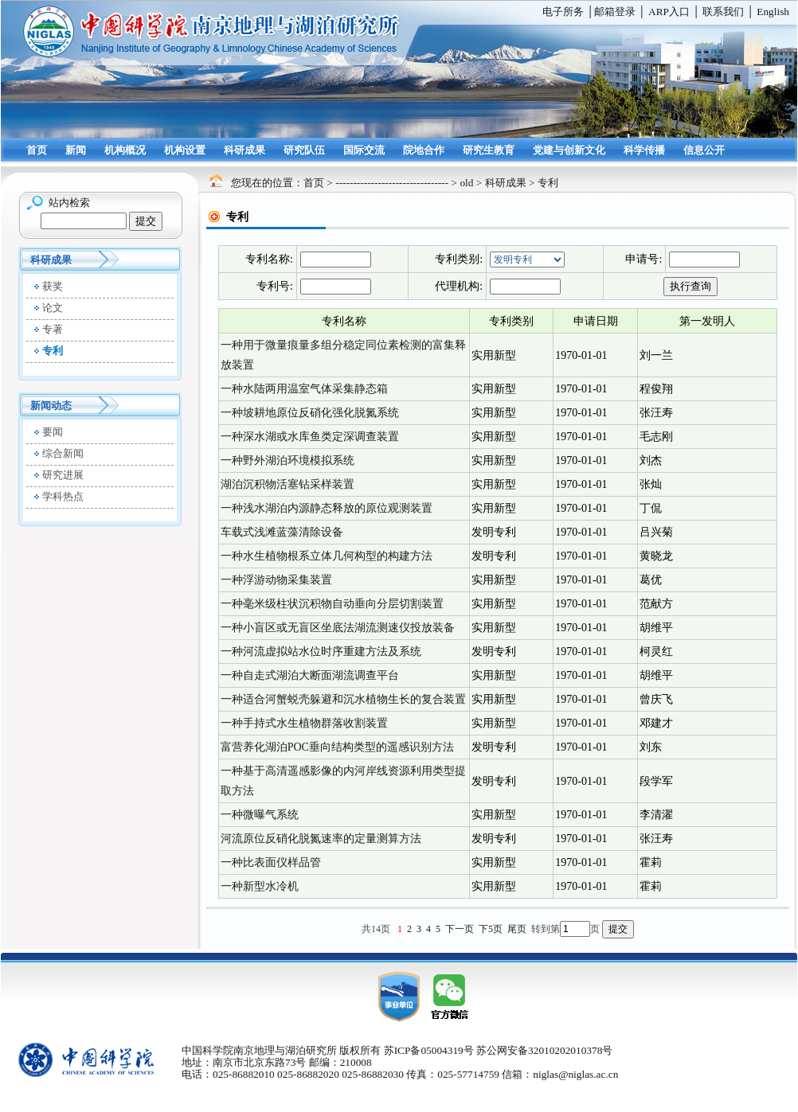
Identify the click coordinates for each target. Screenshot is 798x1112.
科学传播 (644, 150)
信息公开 (704, 150)
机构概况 (125, 150)
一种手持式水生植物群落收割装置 (304, 723)
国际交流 (364, 150)
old (466, 183)
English (773, 12)
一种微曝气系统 (260, 815)
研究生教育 (488, 150)
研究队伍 (304, 150)
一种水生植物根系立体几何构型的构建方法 (326, 556)
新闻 (75, 150)
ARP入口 (669, 12)
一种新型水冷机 (260, 886)
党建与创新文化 (569, 150)
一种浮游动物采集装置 (276, 580)
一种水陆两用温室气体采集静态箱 (304, 389)
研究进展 (63, 475)
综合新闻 (63, 453)
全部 (527, 259)
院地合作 (423, 150)
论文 (52, 308)
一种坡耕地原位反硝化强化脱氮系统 (310, 413)
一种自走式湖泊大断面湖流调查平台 (310, 675)
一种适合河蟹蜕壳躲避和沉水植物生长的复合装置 (343, 699)
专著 (52, 329)
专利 (52, 351)
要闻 (52, 432)
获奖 (52, 286)
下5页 (491, 928)
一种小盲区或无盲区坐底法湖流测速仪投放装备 (338, 628)
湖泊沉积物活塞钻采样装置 (287, 484)
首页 (36, 150)
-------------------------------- (391, 183)
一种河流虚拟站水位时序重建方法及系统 (321, 651)
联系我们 (723, 12)
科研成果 (244, 150)
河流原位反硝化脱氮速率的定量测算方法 (321, 839)
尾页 (516, 928)
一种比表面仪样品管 (271, 862)
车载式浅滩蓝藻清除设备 (282, 532)
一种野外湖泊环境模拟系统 (287, 460)
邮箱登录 (615, 12)
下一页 (459, 928)
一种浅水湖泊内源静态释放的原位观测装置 (326, 508)
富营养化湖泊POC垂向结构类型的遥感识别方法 (337, 747)
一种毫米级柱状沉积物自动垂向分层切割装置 (332, 604)
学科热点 (63, 496)
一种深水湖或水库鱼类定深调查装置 (310, 437)
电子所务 (563, 12)
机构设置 (184, 150)
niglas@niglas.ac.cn (575, 1074)
